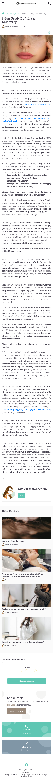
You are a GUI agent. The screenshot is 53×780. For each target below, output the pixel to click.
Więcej (21, 495)
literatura (5, 478)
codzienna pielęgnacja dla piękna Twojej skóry (26, 409)
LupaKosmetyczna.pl (23, 775)
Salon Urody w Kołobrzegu (37, 104)
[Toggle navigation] (3, 3)
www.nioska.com (26, 777)
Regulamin (25, 772)
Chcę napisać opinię (26, 681)
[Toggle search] (49, 3)
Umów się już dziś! (16, 711)
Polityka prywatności (25, 770)
